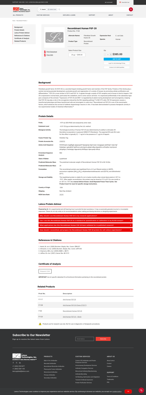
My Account (109, 2)
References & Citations (22, 35)
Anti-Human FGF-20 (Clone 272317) (74, 305)
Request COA (45, 271)
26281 (61, 194)
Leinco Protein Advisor (22, 33)
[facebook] (13, 362)
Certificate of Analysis (21, 38)
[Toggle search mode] (48, 9)
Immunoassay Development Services (86, 365)
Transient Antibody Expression (84, 380)
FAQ (108, 382)
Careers (109, 366)
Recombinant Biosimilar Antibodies (54, 366)
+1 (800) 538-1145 (18, 369)
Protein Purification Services (83, 382)
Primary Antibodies (49, 375)
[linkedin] (20, 362)
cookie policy (116, 391)
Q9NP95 (62, 141)
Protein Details (19, 30)
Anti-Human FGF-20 (69, 299)
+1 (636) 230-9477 (18, 366)
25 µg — (76, 55)
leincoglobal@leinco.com (20, 371)
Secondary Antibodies (50, 378)
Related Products (20, 41)
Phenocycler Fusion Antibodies (53, 369)
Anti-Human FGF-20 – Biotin (72, 317)
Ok (128, 391)
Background (18, 27)
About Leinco (111, 360)
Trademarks (110, 379)
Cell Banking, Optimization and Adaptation (87, 377)
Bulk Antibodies (50, 360)
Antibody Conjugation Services (84, 368)
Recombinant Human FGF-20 (72, 311)
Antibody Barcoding (81, 374)
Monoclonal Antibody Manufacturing (86, 371)
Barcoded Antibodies (50, 363)
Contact (109, 363)
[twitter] (16, 362)
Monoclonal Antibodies (50, 372)
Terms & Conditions (112, 376)
